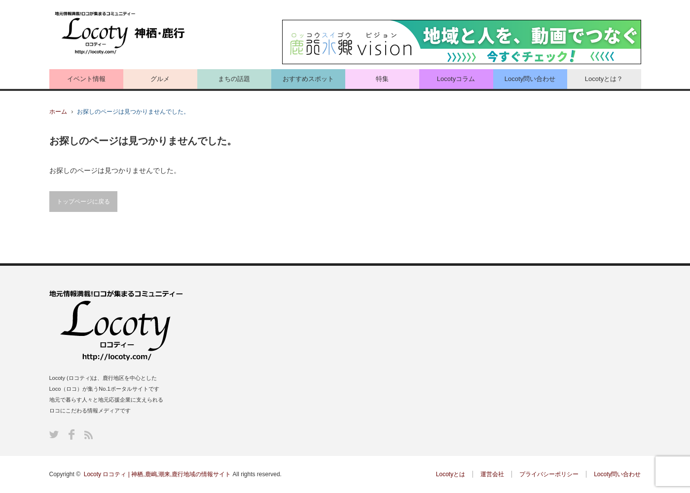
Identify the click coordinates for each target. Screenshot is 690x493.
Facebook (71, 434)
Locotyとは (450, 474)
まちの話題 (234, 78)
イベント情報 (86, 78)
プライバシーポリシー (549, 474)
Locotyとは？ (604, 78)
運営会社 (492, 474)
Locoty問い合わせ (530, 78)
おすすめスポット (308, 78)
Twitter (54, 434)
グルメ (160, 78)
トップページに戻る (83, 201)
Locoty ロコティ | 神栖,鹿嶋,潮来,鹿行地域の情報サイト (157, 474)
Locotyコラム (456, 78)
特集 (382, 78)
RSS (88, 435)
